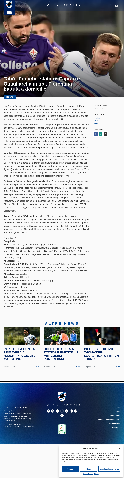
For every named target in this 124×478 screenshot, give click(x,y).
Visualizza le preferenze (109, 469)
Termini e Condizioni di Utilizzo (109, 426)
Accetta (70, 469)
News (96, 121)
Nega (88, 469)
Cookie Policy (88, 474)
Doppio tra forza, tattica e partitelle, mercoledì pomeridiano (60, 358)
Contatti (117, 414)
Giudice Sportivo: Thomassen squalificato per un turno (102, 357)
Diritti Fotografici (114, 430)
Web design (116, 433)
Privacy (96, 474)
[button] (119, 448)
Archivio (97, 118)
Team (96, 123)
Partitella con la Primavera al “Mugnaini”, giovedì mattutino (21, 357)
